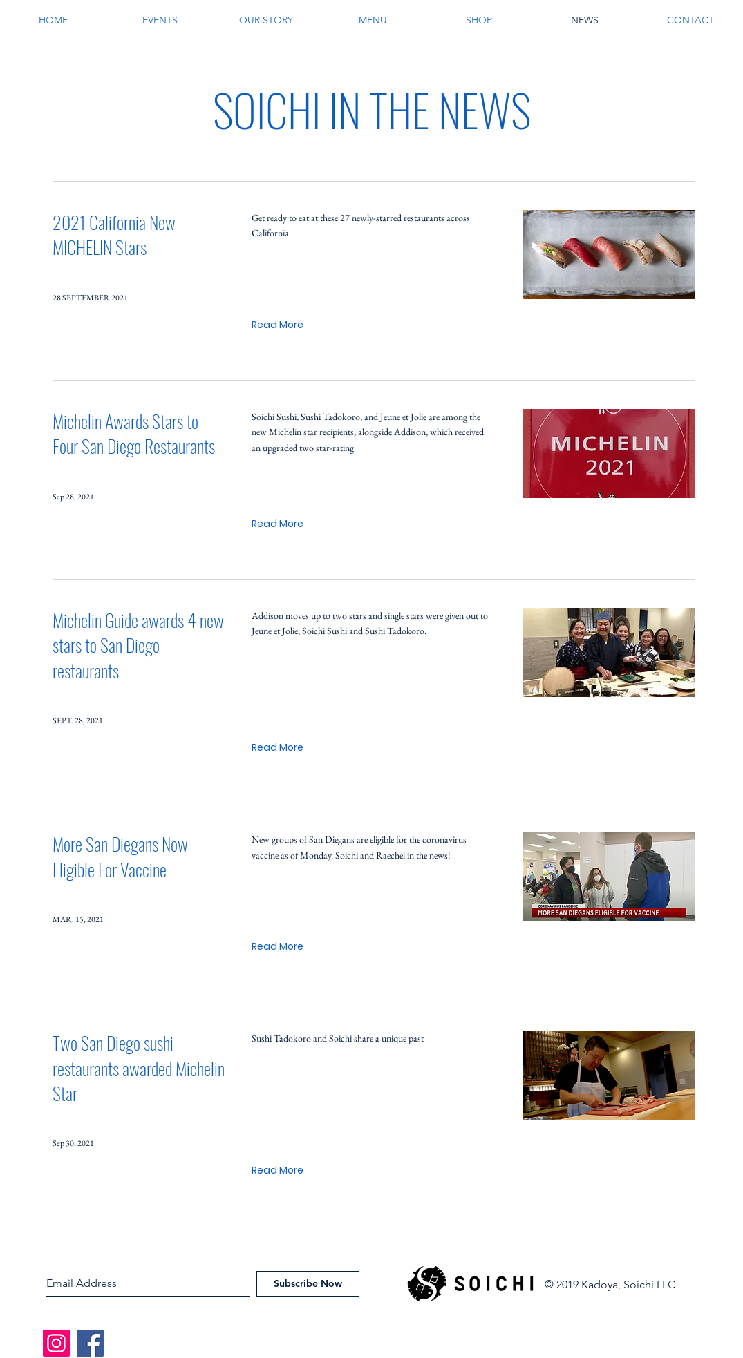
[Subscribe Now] (307, 1284)
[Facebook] (90, 1343)
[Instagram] (56, 1343)
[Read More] (277, 325)
